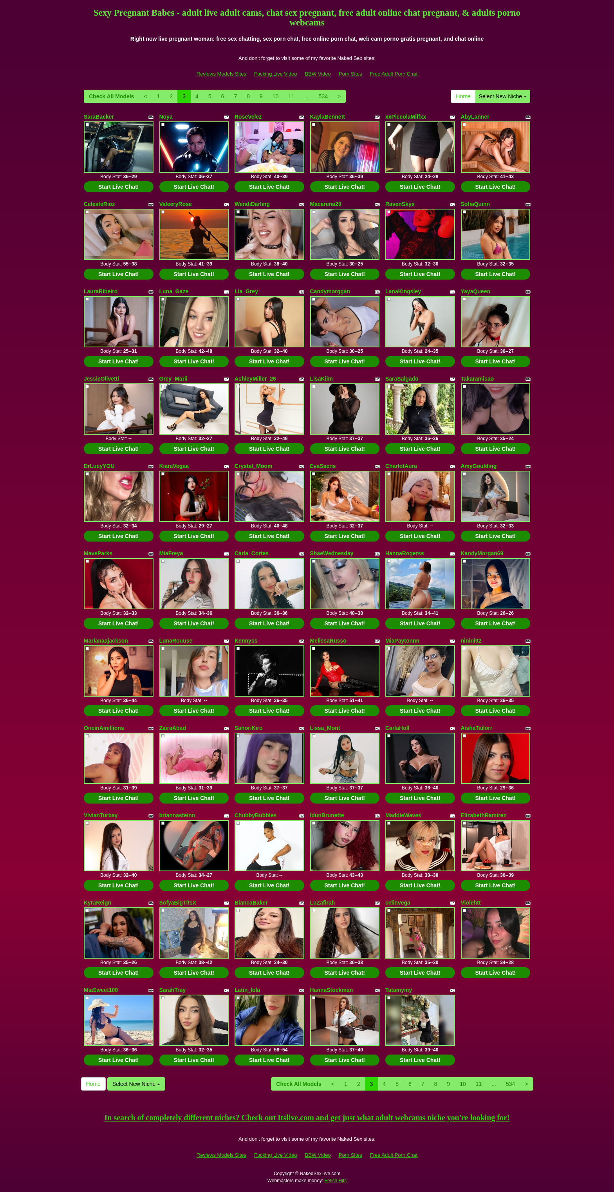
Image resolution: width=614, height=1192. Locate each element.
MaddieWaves (403, 815)
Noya (166, 117)
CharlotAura (401, 466)
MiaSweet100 (101, 990)
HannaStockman (331, 990)
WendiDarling (252, 204)
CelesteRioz (99, 204)
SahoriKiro (249, 728)
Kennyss (246, 641)
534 (323, 96)
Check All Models (111, 96)
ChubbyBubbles (255, 815)
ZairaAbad (172, 728)
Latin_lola (247, 990)
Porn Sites (350, 74)
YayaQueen (476, 291)
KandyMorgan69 (482, 553)
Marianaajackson (106, 641)
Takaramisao (477, 379)
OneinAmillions (104, 728)
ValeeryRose (175, 204)
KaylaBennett (327, 117)
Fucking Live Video (275, 74)
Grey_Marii (173, 379)
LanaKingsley (403, 291)
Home (463, 96)
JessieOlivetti (101, 379)
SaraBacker (99, 117)
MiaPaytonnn (402, 641)
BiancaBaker (251, 902)
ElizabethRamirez (483, 815)
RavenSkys (400, 204)
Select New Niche (503, 96)
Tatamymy (398, 990)
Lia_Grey (246, 291)
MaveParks (98, 553)
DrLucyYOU (99, 466)
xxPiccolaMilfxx (405, 117)
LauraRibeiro (100, 291)
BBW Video (318, 74)
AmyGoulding (479, 466)
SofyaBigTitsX (178, 902)
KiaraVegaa (174, 466)
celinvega (397, 902)
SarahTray (172, 990)
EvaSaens (323, 466)
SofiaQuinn (475, 204)
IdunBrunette (327, 815)
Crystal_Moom (253, 466)
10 (276, 96)
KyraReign (97, 902)
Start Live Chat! (118, 187)
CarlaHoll (397, 728)
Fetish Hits (336, 1180)
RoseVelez (248, 117)
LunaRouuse (176, 641)
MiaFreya (171, 553)
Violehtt (471, 902)
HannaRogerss (404, 553)
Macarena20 (325, 204)
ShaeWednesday (332, 553)
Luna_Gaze (174, 291)
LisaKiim (321, 379)
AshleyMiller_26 (255, 379)
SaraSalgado (402, 379)
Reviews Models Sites (221, 74)
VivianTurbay (101, 815)
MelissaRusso (328, 641)
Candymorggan (330, 291)
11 (291, 96)
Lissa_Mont (325, 728)
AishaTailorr (477, 728)
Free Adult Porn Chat (393, 74)
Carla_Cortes (252, 553)
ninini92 (471, 641)
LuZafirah (322, 902)
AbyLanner (475, 117)
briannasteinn (177, 815)
